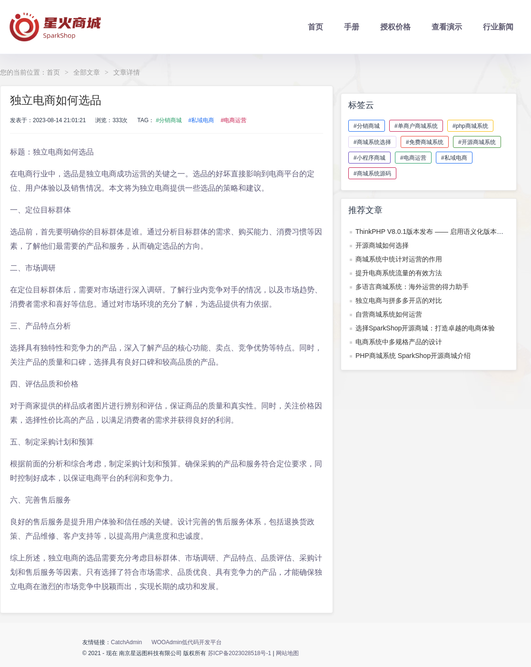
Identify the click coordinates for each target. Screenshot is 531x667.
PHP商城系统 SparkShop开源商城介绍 (413, 355)
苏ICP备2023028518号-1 (240, 653)
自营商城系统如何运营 (388, 314)
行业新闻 (498, 27)
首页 (315, 27)
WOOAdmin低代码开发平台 (186, 642)
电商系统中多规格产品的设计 (398, 342)
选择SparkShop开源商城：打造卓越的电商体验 (425, 328)
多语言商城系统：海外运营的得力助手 (412, 286)
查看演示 (447, 27)
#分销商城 (169, 120)
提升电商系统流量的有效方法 (398, 273)
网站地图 (287, 653)
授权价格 (395, 27)
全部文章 (86, 72)
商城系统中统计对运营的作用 (398, 259)
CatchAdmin (126, 642)
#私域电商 (201, 120)
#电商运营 (234, 120)
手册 (351, 27)
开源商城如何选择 (382, 245)
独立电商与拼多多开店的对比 (398, 300)
